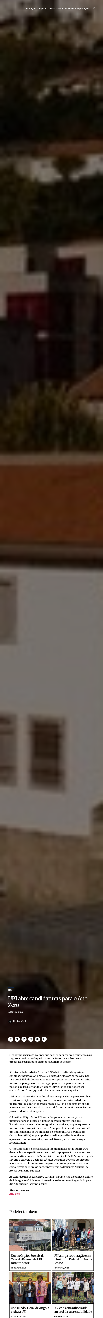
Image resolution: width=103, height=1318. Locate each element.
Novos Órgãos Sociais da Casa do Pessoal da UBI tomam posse (27, 1263)
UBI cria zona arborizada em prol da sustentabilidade (73, 1313)
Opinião (72, 10)
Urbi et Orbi (19, 1025)
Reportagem (83, 10)
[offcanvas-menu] (94, 10)
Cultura (50, 10)
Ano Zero (14, 1197)
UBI (26, 10)
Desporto (41, 10)
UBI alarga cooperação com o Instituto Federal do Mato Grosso (73, 1263)
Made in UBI (61, 10)
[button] (10, 1042)
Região (32, 10)
